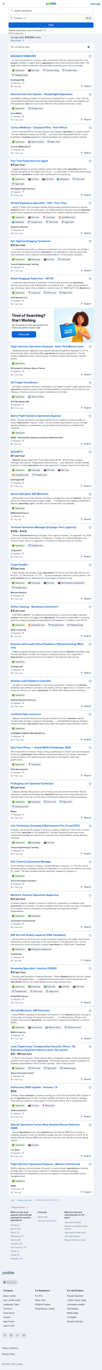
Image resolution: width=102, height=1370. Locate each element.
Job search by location (47, 1221)
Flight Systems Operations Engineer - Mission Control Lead (45, 1164)
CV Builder (72, 1317)
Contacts (7, 1308)
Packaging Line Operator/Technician (32, 783)
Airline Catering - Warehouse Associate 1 (35, 606)
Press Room (8, 1313)
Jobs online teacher (72, 1222)
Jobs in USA (8, 1325)
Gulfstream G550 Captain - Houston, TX (34, 1087)
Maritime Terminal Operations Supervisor (35, 895)
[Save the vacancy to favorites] (90, 56)
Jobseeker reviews (76, 1304)
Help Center (8, 1321)
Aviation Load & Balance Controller (31, 680)
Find (51, 25)
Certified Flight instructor (26, 714)
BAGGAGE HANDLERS (23, 56)
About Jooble (9, 1296)
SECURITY (17, 451)
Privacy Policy (8, 1354)
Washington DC (17, 1236)
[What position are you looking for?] (51, 10)
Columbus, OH (17, 1258)
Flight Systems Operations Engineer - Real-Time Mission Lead (47, 346)
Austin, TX (15, 1232)
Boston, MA (15, 1229)
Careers (7, 1317)
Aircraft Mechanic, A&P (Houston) (30, 1010)
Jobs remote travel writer (75, 1232)
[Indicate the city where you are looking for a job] (51, 18)
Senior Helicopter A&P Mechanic (30, 494)
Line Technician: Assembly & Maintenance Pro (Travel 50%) (45, 825)
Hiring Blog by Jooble (45, 1308)
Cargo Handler (19, 564)
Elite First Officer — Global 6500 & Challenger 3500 (41, 747)
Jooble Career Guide (76, 1300)
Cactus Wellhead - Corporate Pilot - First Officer (39, 127)
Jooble (19, 1364)
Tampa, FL (15, 1251)
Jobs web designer (72, 1236)
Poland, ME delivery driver (75, 1240)
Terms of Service (10, 1348)
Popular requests (20, 1207)
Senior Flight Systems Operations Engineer (36, 415)
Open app (95, 4)
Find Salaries (72, 1308)
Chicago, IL (15, 1225)
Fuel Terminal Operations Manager (31, 861)
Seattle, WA (16, 1240)
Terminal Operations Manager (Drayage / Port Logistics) (43, 527)
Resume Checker (75, 1321)
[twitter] (17, 1335)
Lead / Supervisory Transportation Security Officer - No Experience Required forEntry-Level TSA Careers (43, 1048)
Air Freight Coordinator (24, 382)
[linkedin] (24, 1335)
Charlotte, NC (16, 1244)
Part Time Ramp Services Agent (29, 160)
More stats (18, 40)
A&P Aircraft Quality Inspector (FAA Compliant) (38, 935)
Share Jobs (40, 1300)
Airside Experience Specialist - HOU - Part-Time (39, 203)
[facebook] (4, 1335)
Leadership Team (11, 1304)
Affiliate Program (43, 1304)
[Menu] (3, 3)
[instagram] (11, 1335)
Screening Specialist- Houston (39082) (34, 968)
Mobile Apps (72, 1313)
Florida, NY (15, 1255)
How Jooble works (11, 1300)
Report (85, 86)
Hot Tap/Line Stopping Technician (30, 241)
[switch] (89, 47)
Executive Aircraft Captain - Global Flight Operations (42, 94)
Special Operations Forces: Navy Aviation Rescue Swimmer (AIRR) (45, 1126)
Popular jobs (43, 1217)
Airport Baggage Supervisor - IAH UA (32, 278)
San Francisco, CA (18, 1247)
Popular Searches (75, 1296)
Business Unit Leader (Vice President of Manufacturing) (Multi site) (47, 646)
